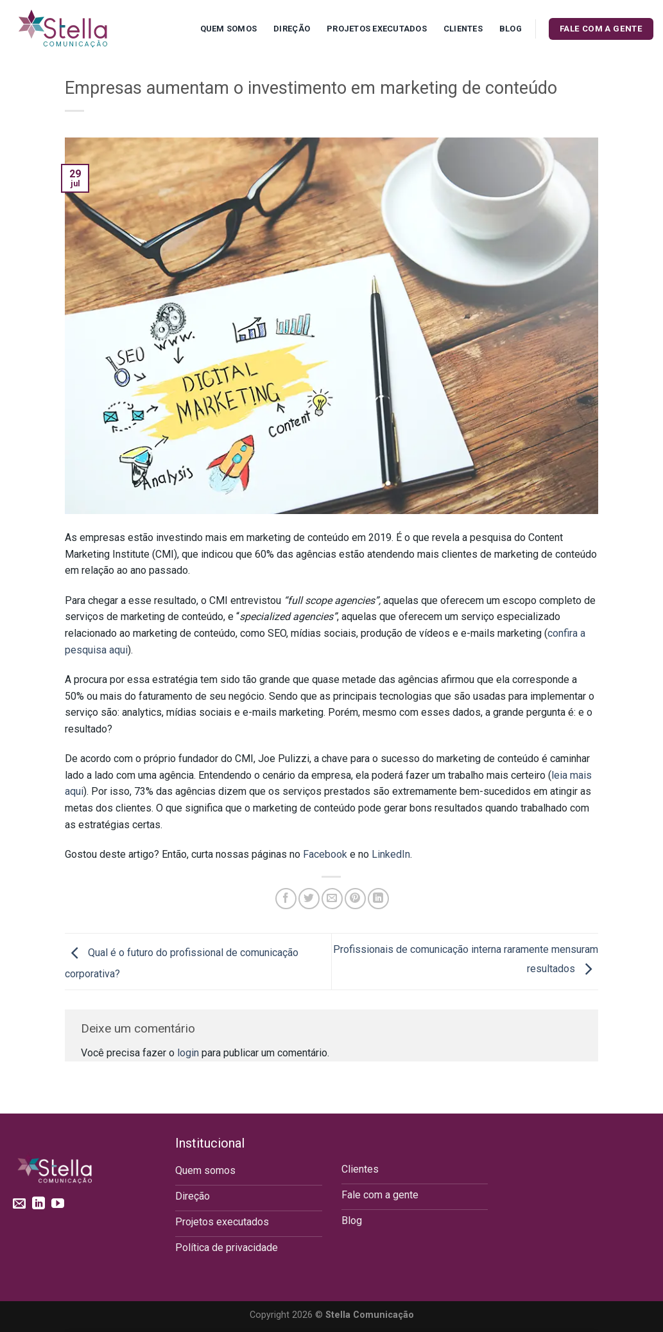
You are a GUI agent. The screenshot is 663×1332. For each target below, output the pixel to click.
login (188, 1053)
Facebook (325, 854)
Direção (291, 28)
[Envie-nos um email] (19, 1204)
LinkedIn (391, 854)
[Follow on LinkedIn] (38, 1204)
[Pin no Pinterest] (355, 898)
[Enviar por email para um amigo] (332, 898)
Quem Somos (228, 28)
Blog (510, 28)
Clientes (463, 28)
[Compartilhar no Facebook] (286, 898)
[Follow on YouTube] (57, 1204)
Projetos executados (377, 28)
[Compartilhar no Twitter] (309, 898)
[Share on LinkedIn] (378, 898)
